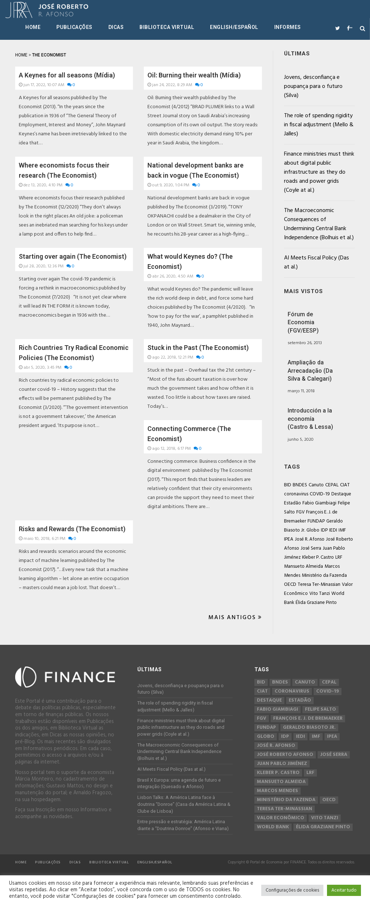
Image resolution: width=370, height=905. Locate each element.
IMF (342, 530)
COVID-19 (320, 494)
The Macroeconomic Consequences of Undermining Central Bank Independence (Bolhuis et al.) (319, 224)
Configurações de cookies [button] (292, 890)
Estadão (292, 503)
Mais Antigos (235, 617)
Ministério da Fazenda (324, 575)
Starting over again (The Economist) (72, 256)
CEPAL (332, 485)
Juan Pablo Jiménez (282, 763)
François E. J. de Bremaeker (308, 718)
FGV (300, 512)
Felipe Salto (320, 709)
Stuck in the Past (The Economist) (198, 347)
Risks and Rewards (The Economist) (72, 529)
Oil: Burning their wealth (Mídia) (194, 75)
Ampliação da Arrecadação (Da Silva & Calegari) (310, 370)
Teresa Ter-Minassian (319, 584)
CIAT (345, 485)
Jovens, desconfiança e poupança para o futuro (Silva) (313, 86)
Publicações (74, 27)
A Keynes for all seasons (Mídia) (67, 75)
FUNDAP (316, 521)
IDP (324, 530)
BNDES (300, 485)
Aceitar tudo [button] (344, 890)
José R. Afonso (309, 539)
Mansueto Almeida (303, 566)
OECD (290, 584)
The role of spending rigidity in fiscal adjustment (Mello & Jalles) (318, 125)
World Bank (273, 827)
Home (32, 27)
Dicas (116, 27)
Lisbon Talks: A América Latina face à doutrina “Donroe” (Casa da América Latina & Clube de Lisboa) (184, 804)
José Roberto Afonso (285, 754)
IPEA (288, 539)
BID (287, 485)
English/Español (234, 27)
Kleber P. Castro (318, 557)
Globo (312, 530)
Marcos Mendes (277, 791)
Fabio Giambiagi (319, 503)
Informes (287, 27)
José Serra (311, 548)
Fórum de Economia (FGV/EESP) (303, 322)
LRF (338, 557)
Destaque (341, 494)
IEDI (333, 530)
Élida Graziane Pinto (316, 602)
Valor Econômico (280, 818)
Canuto (316, 485)
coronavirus (296, 494)
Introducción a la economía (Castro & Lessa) (310, 418)
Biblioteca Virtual (166, 27)
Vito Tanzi (319, 593)
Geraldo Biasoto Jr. (309, 727)
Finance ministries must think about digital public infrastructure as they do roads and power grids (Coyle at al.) (319, 172)
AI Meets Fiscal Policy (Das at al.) (316, 262)
